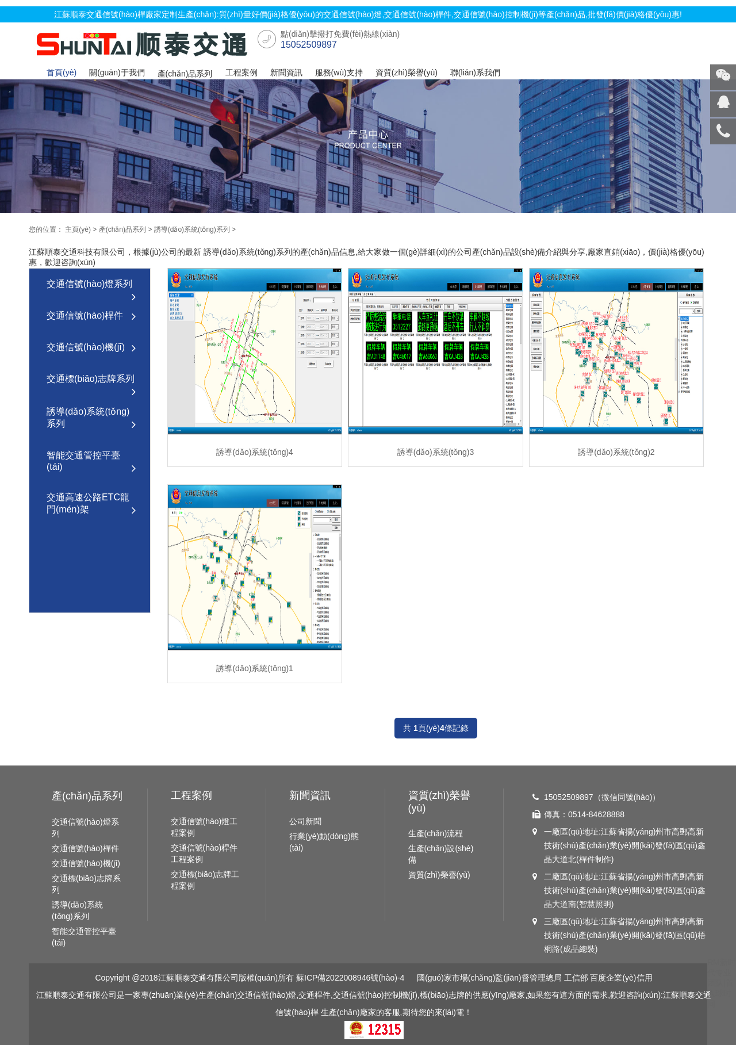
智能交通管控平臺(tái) (91, 462)
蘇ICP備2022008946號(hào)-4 (350, 977)
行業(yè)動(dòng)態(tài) (324, 842)
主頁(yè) (78, 229)
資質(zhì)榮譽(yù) (406, 72)
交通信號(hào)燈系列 (91, 289)
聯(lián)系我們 (475, 72)
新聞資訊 (286, 72)
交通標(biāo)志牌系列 (91, 384)
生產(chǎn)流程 (435, 833)
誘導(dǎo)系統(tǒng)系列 (192, 229)
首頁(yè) (61, 72)
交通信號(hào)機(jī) (91, 348)
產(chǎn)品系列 (185, 73)
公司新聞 (305, 821)
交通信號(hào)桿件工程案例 (204, 853)
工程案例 (241, 72)
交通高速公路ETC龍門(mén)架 (91, 504)
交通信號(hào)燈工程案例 (204, 827)
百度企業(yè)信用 (621, 977)
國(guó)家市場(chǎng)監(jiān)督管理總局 (489, 977)
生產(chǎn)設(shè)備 (441, 854)
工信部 (576, 977)
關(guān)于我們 (116, 72)
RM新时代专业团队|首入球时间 (721, 983)
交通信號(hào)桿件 (91, 316)
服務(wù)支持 (339, 72)
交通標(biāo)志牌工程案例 (205, 880)
